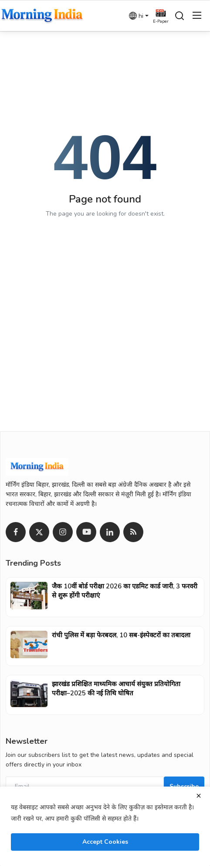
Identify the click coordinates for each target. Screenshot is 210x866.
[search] (179, 15)
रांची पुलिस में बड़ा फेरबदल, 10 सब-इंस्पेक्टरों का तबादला (121, 635)
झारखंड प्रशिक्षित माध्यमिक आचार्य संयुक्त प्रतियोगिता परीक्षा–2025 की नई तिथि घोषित (116, 689)
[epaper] (161, 16)
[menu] (197, 15)
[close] (199, 796)
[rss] (133, 532)
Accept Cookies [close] (105, 842)
